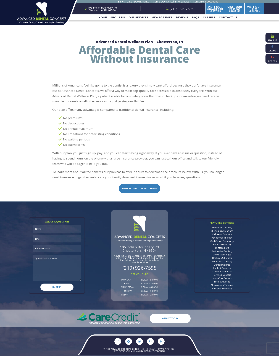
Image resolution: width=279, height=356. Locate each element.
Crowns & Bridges (222, 255)
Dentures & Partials (222, 258)
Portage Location (234, 8)
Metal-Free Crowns (222, 278)
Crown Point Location (215, 8)
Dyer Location (254, 8)
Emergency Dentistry (222, 288)
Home (103, 17)
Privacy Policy (165, 349)
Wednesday (127, 287)
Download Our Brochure (139, 188)
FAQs (195, 17)
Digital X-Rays (222, 248)
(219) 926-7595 (139, 267)
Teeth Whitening (222, 282)
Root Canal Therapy (222, 261)
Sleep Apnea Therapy (222, 285)
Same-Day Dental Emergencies (171, 1)
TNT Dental (158, 351)
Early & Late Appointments (133, 1)
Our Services (138, 17)
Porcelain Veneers (222, 275)
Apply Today (170, 318)
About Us (117, 17)
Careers (209, 17)
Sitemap (150, 349)
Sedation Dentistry (222, 245)
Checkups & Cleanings (222, 231)
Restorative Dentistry (222, 251)
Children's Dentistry (222, 234)
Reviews (182, 17)
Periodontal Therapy (222, 238)
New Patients (162, 17)
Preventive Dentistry (222, 228)
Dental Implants (222, 265)
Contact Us (228, 17)
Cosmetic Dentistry (221, 272)
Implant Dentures (222, 268)
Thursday (126, 290)
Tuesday (126, 283)
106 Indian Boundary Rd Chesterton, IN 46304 (139, 248)
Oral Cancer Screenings (222, 241)
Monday (126, 279)
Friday (124, 294)
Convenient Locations (205, 1)
